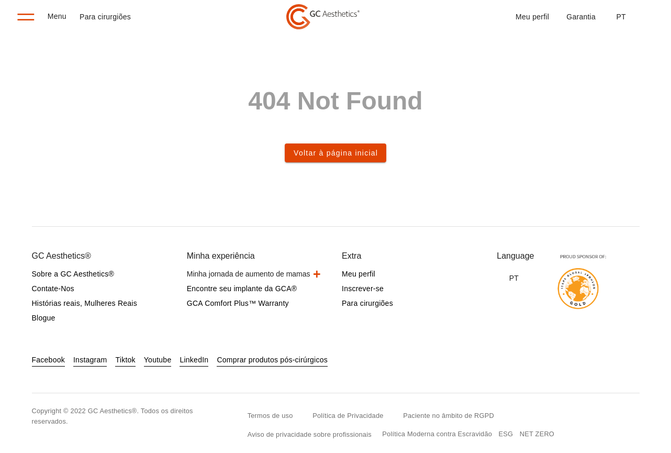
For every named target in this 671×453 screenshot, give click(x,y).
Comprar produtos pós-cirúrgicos (272, 360)
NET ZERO (537, 434)
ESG (506, 434)
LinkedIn (194, 360)
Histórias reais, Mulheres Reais (84, 303)
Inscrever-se (363, 288)
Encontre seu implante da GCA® (242, 288)
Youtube (158, 360)
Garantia (581, 17)
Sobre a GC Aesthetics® (73, 274)
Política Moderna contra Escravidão (437, 434)
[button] (621, 17)
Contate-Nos (53, 288)
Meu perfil (532, 17)
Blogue (43, 318)
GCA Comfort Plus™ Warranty (238, 303)
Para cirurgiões (105, 17)
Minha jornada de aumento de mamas (248, 274)
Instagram (90, 360)
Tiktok (125, 360)
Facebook (48, 360)
